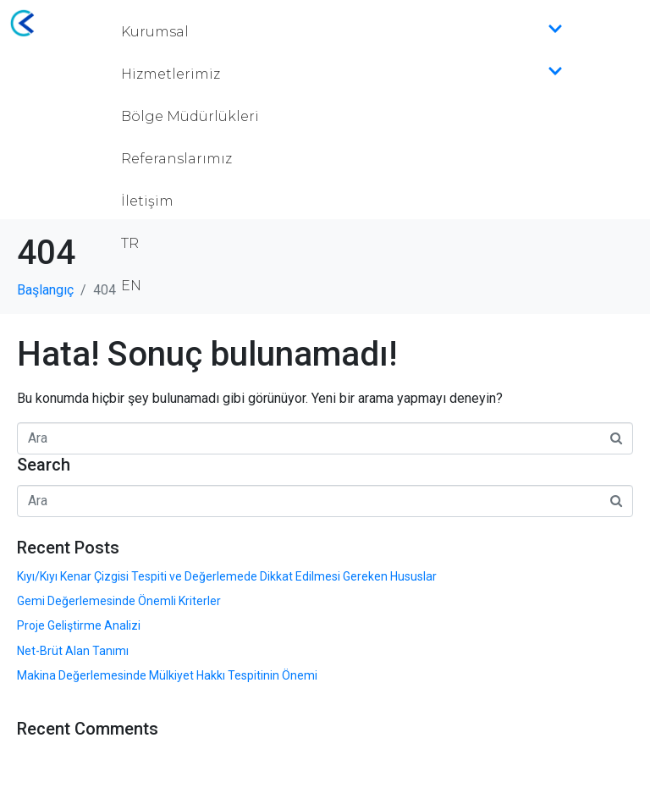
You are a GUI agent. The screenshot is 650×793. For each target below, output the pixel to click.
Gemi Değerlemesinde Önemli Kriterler (119, 601)
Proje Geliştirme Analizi (78, 625)
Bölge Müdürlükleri (190, 116)
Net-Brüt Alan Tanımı (73, 651)
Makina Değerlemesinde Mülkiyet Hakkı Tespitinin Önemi (167, 675)
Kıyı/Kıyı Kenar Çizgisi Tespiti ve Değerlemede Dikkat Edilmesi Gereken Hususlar (227, 576)
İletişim (147, 201)
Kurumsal (342, 32)
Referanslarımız (176, 159)
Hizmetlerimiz (342, 74)
